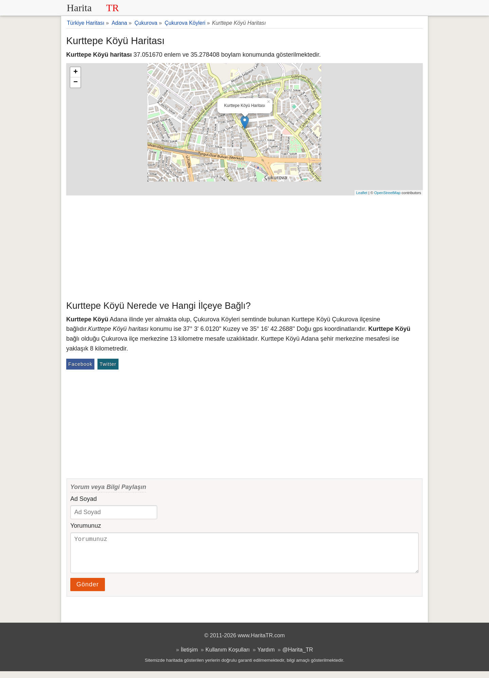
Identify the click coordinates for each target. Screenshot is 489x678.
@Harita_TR (298, 656)
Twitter (107, 364)
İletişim (189, 656)
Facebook (80, 364)
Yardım (266, 656)
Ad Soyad (83, 498)
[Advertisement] (244, 246)
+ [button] (75, 72)
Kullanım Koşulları (227, 656)
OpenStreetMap (387, 193)
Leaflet (361, 193)
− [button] (75, 82)
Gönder (87, 591)
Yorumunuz (85, 525)
